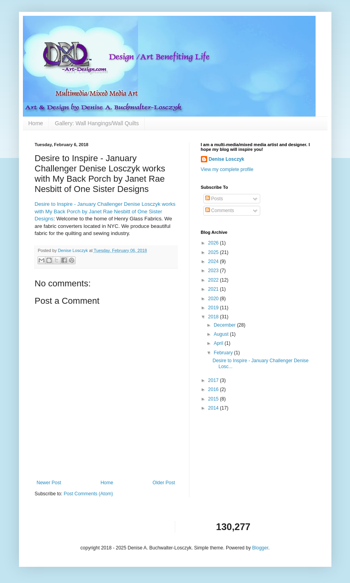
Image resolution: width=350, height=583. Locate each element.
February (224, 352)
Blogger (260, 548)
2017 (214, 380)
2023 (214, 270)
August (222, 334)
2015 (214, 399)
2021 (214, 289)
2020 (214, 298)
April (219, 343)
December (225, 325)
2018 (214, 317)
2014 (214, 408)
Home (35, 123)
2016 (214, 389)
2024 (214, 261)
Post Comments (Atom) (88, 493)
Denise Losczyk (226, 159)
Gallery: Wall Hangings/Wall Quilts (97, 123)
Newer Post (49, 482)
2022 (214, 280)
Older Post (164, 482)
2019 (214, 307)
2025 (214, 252)
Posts (214, 198)
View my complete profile (227, 169)
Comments (219, 210)
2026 (214, 243)
